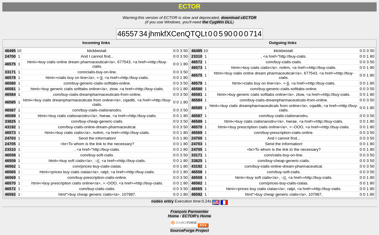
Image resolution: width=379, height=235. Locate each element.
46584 (10, 94)
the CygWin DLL (217, 22)
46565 (10, 172)
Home (173, 216)
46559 (10, 160)
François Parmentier (190, 211)
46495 (10, 50)
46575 (10, 64)
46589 (10, 116)
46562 (10, 166)
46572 (10, 189)
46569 (10, 177)
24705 (10, 144)
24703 (10, 138)
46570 (10, 183)
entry (169, 201)
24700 (10, 56)
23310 (10, 149)
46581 (10, 89)
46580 (10, 83)
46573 (10, 132)
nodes (157, 201)
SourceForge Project (189, 230)
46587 (10, 110)
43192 (10, 127)
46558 (10, 155)
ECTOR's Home (196, 216)
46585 (10, 102)
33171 (10, 72)
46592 (10, 194)
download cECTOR (239, 17)
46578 (10, 77)
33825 (10, 121)
